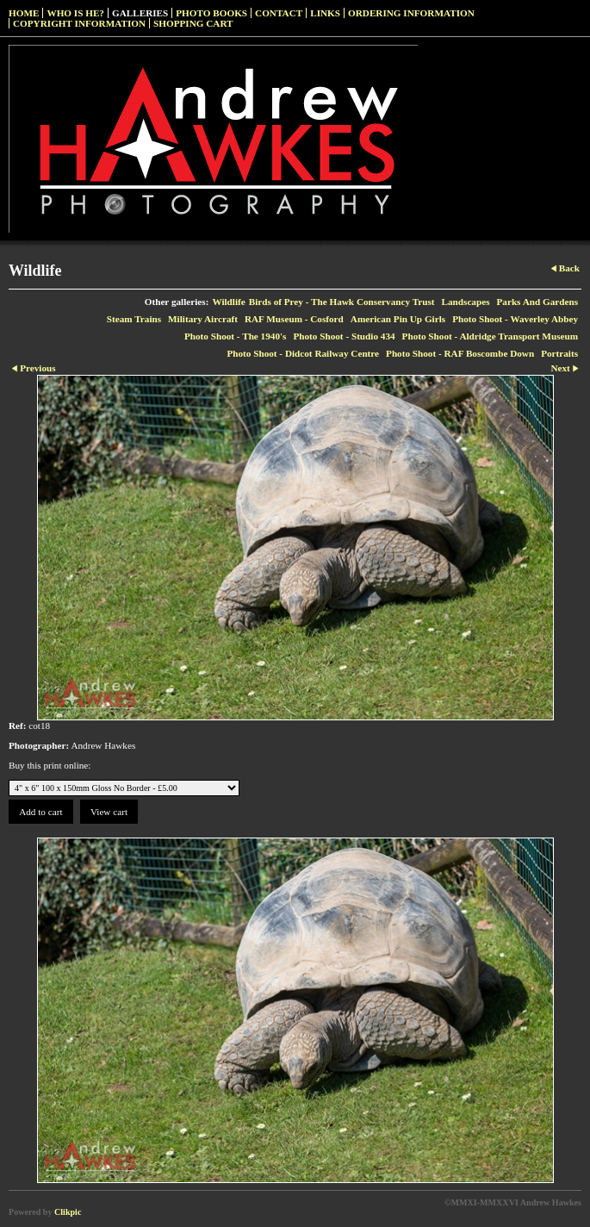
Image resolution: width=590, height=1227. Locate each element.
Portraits (559, 353)
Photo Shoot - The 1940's (235, 336)
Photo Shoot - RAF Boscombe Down (460, 353)
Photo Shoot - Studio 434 (343, 336)
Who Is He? (75, 13)
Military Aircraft (203, 319)
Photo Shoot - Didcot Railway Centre (303, 353)
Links (325, 13)
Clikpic (67, 1212)
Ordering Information (411, 13)
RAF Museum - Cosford (294, 319)
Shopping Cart (193, 23)
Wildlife (228, 301)
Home (24, 13)
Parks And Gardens (538, 301)
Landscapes (466, 301)
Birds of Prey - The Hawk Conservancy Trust (342, 301)
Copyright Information (79, 23)
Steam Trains (134, 319)
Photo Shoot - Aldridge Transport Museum (490, 336)
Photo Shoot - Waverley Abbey (515, 319)
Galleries (140, 13)
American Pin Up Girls (398, 319)
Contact (278, 13)
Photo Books (211, 13)
